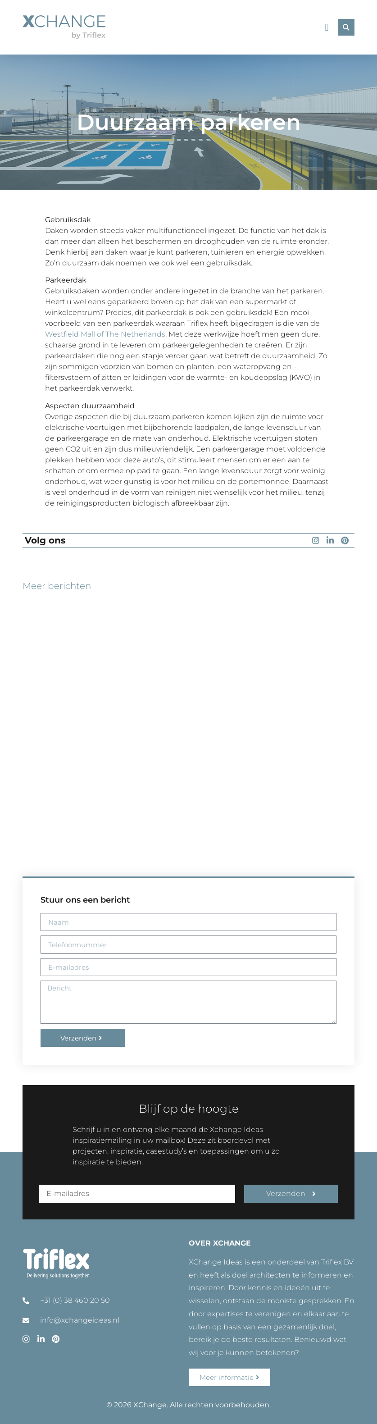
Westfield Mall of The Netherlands (105, 334)
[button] (326, 27)
